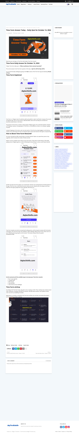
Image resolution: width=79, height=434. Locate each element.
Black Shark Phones (58, 151)
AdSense (56, 149)
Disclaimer (24, 1)
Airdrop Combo (14, 345)
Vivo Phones (57, 167)
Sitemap (38, 1)
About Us (7, 1)
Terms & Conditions (31, 1)
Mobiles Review (65, 157)
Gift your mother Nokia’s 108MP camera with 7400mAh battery (66, 117)
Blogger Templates (15, 431)
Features (29, 4)
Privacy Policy (18, 1)
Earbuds (65, 151)
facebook (60, 128)
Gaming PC (57, 153)
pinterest (60, 134)
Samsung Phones (58, 165)
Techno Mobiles (65, 165)
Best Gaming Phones (63, 149)
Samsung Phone (44, 4)
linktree (59, 140)
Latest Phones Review (65, 155)
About (59, 431)
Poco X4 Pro (57, 161)
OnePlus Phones (58, 159)
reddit (69, 131)
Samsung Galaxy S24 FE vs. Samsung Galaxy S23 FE (65, 111)
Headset (62, 153)
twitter (69, 128)
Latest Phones (36, 4)
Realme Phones (63, 161)
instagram (60, 137)
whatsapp (60, 131)
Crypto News (12, 27)
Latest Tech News (58, 157)
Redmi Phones (63, 163)
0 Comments (48, 360)
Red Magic (57, 163)
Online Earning (65, 159)
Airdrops (20, 345)
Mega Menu (23, 4)
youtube (69, 137)
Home (18, 4)
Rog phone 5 (69, 163)
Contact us (12, 1)
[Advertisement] (39, 16)
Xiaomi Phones (63, 167)
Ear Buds (50, 4)
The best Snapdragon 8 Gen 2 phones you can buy (63, 105)
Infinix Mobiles (67, 153)
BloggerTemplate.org (31, 431)
